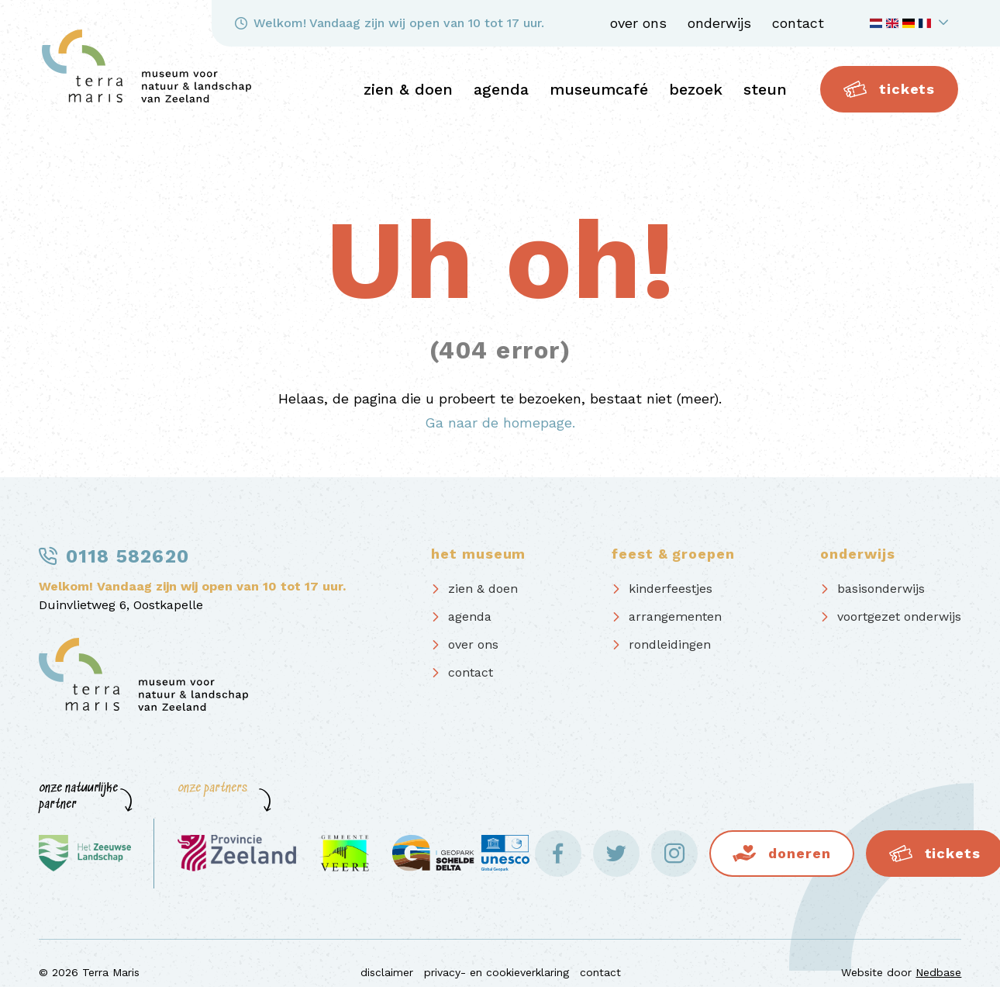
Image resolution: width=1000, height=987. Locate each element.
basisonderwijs (881, 588)
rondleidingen (670, 644)
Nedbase (938, 972)
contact (798, 23)
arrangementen (675, 616)
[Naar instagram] (674, 853)
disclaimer (386, 972)
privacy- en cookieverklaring (496, 972)
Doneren (799, 853)
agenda (501, 89)
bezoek (695, 89)
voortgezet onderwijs (899, 616)
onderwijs (719, 23)
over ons (638, 23)
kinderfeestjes (670, 588)
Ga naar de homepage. (500, 422)
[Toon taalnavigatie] (911, 23)
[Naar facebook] (558, 853)
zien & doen (408, 89)
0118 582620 (127, 556)
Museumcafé (599, 89)
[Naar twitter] (616, 853)
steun (765, 89)
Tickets (889, 89)
